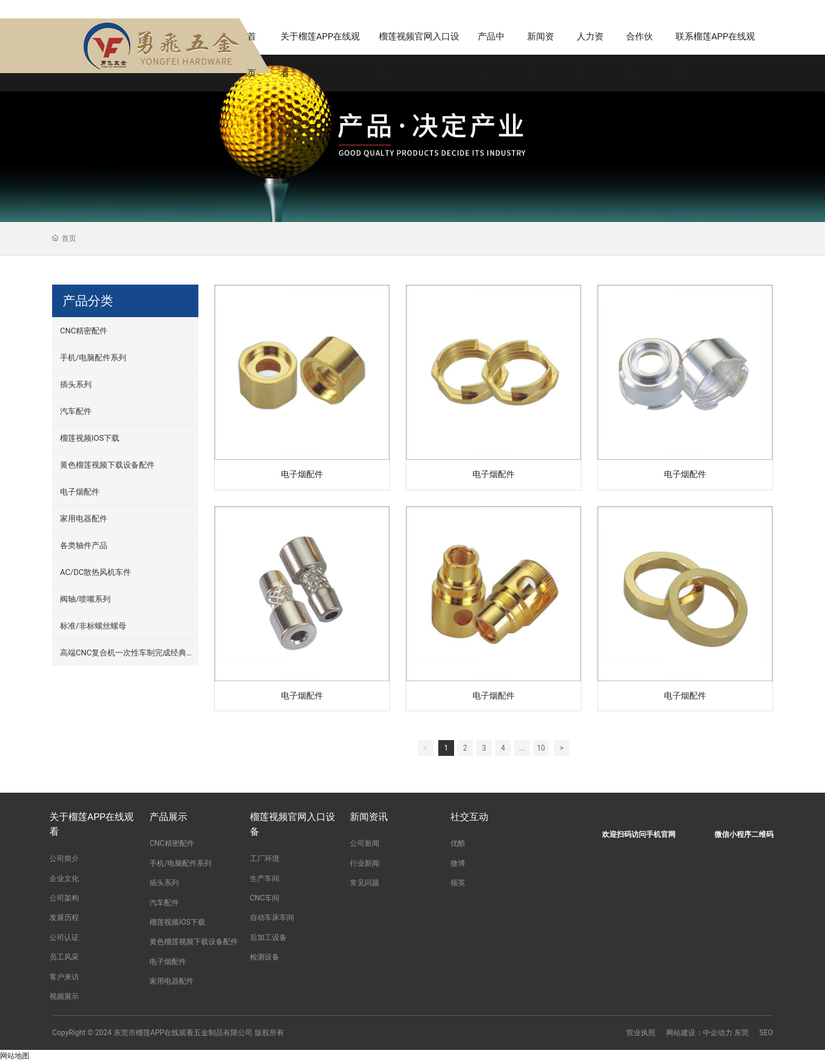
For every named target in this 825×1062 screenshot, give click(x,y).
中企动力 (717, 1032)
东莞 (741, 1032)
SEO (766, 1032)
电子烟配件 (302, 474)
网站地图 (14, 1055)
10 (541, 748)
